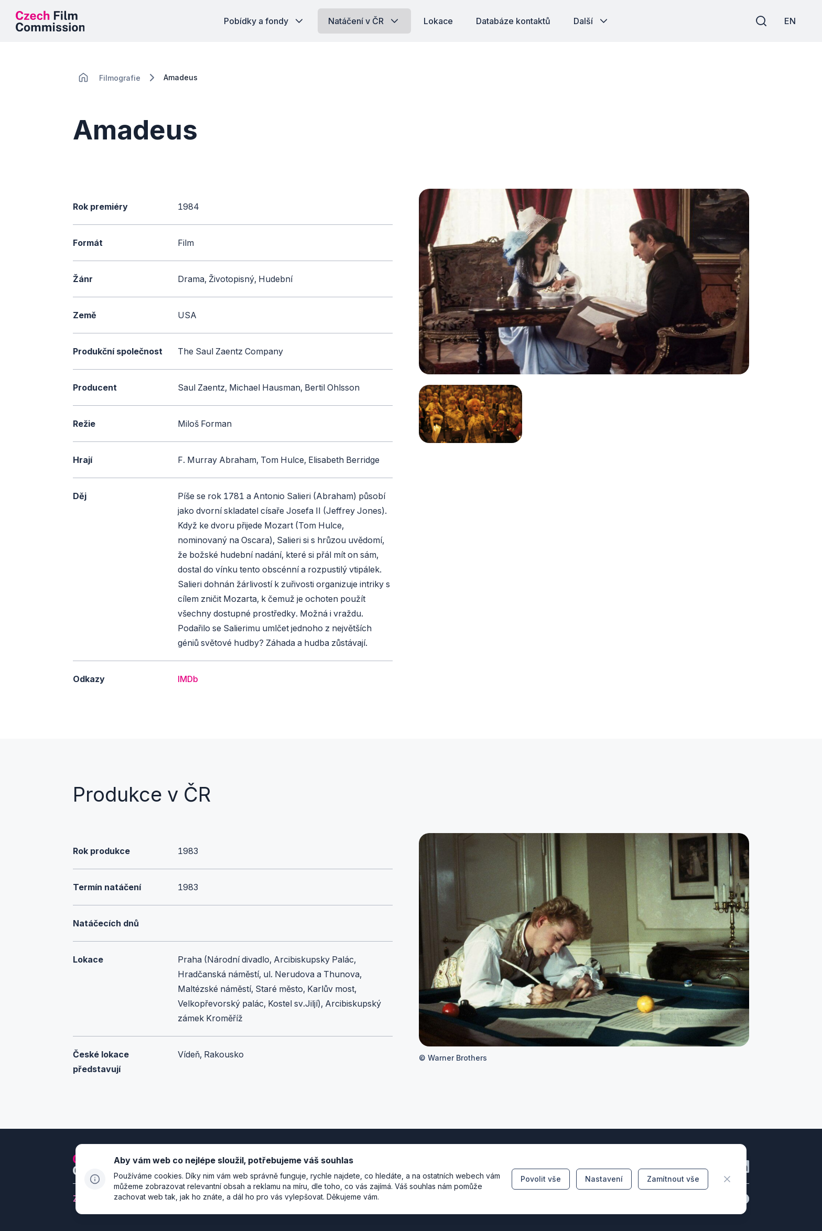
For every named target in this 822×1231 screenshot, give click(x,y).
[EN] (790, 21)
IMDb (188, 679)
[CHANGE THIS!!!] (83, 77)
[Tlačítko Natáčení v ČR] (364, 21)
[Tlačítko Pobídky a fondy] (264, 21)
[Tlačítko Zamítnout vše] (673, 1179)
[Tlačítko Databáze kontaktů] (513, 21)
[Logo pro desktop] (50, 20)
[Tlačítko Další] (591, 21)
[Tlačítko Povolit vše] (541, 1179)
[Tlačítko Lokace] (438, 21)
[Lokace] (119, 77)
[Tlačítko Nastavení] (604, 1179)
